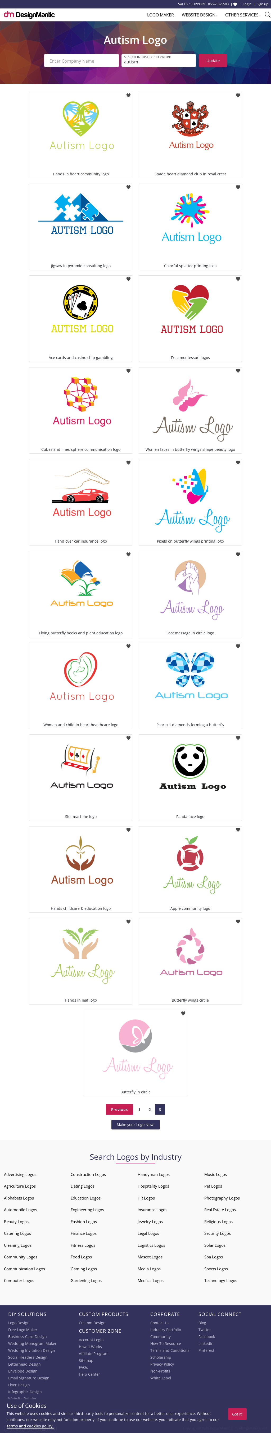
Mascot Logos (150, 1255)
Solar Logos (214, 1244)
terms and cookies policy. (30, 1425)
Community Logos (20, 1255)
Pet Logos (213, 1185)
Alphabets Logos (19, 1197)
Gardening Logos (86, 1279)
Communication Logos (24, 1267)
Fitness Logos (83, 1244)
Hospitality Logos (153, 1185)
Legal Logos (148, 1232)
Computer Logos (19, 1279)
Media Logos (149, 1267)
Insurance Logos (152, 1208)
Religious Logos (218, 1220)
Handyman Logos (154, 1173)
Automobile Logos (20, 1208)
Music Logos (215, 1173)
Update (213, 60)
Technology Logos (220, 1279)
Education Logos (86, 1197)
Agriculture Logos (20, 1185)
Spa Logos (213, 1255)
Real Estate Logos (220, 1208)
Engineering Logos (87, 1208)
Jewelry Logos (150, 1220)
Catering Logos (17, 1232)
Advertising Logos (20, 1173)
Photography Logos (222, 1197)
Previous (119, 1108)
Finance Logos (84, 1232)
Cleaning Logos (17, 1244)
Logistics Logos (151, 1244)
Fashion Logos (84, 1220)
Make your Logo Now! (136, 1123)
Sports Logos (216, 1267)
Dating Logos (82, 1185)
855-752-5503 (218, 4)
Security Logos (217, 1232)
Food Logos (81, 1255)
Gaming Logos (84, 1267)
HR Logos (146, 1197)
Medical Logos (151, 1279)
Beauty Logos (16, 1220)
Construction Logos (88, 1173)
